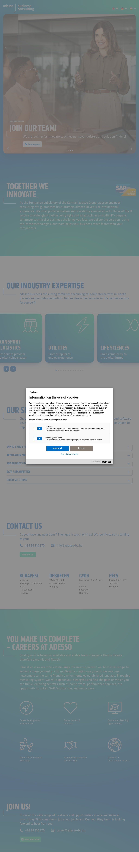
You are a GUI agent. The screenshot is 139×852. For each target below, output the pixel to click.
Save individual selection (69, 454)
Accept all (57, 448)
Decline (81, 448)
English (33, 392)
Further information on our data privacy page (48, 420)
